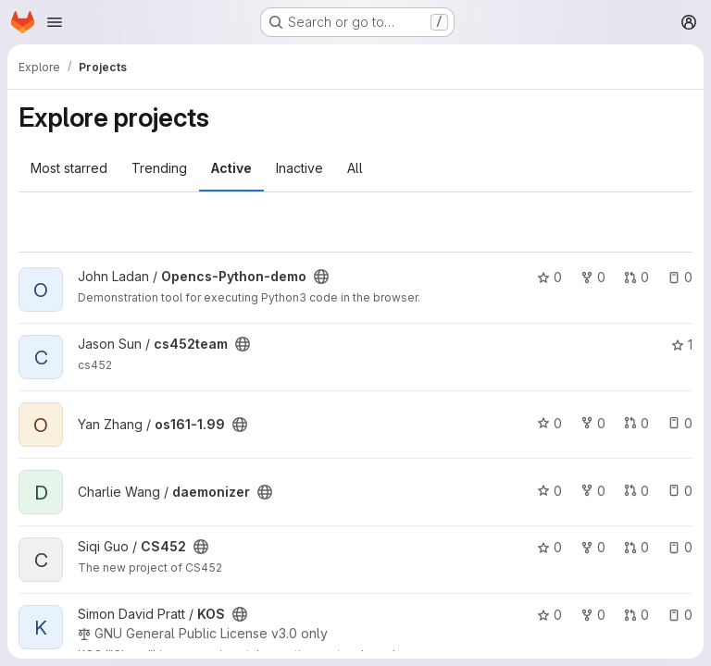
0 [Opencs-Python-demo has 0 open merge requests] (636, 277)
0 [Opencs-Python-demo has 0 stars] (549, 277)
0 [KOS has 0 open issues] (679, 615)
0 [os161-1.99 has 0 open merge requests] (636, 423)
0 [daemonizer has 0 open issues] (679, 491)
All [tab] (355, 168)
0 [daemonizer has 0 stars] (549, 491)
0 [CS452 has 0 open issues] (679, 547)
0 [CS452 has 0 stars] (549, 547)
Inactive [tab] (299, 168)
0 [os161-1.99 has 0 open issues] (679, 423)
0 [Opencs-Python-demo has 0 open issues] (679, 277)
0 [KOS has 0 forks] (592, 615)
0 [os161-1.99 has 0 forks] (592, 423)
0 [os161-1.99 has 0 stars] (549, 423)
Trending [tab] (159, 168)
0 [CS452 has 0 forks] (592, 547)
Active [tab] (231, 168)
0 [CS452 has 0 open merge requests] (636, 547)
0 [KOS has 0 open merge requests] (636, 615)
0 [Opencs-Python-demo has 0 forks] (592, 277)
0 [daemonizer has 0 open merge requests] (636, 491)
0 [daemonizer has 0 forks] (592, 491)
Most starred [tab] (69, 168)
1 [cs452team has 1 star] (681, 344)
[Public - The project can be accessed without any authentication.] (321, 276)
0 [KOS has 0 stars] (549, 615)
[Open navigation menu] (54, 22)
